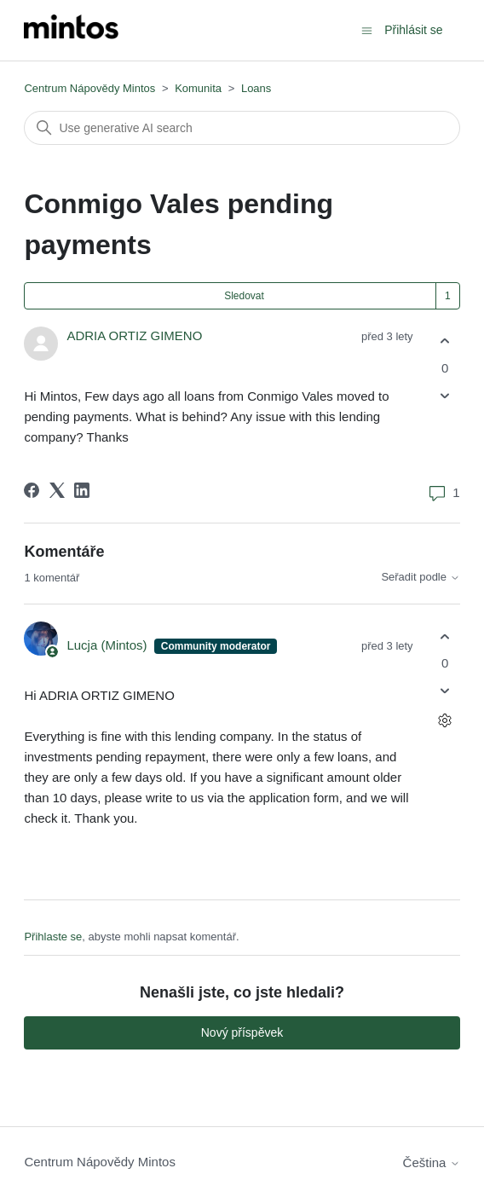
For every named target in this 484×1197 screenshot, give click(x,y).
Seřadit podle (420, 577)
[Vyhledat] (241, 128)
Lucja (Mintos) (108, 645)
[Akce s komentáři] (445, 721)
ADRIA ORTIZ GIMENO (134, 335)
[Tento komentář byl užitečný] (445, 636)
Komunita (198, 88)
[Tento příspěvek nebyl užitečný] (445, 395)
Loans (256, 88)
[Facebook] (31, 490)
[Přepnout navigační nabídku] (366, 29)
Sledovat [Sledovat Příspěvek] (244, 296)
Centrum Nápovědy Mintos (89, 88)
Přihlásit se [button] (413, 30)
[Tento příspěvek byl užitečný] (445, 341)
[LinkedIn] (81, 490)
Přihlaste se (53, 936)
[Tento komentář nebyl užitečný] (445, 691)
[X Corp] (57, 490)
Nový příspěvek (242, 1032)
